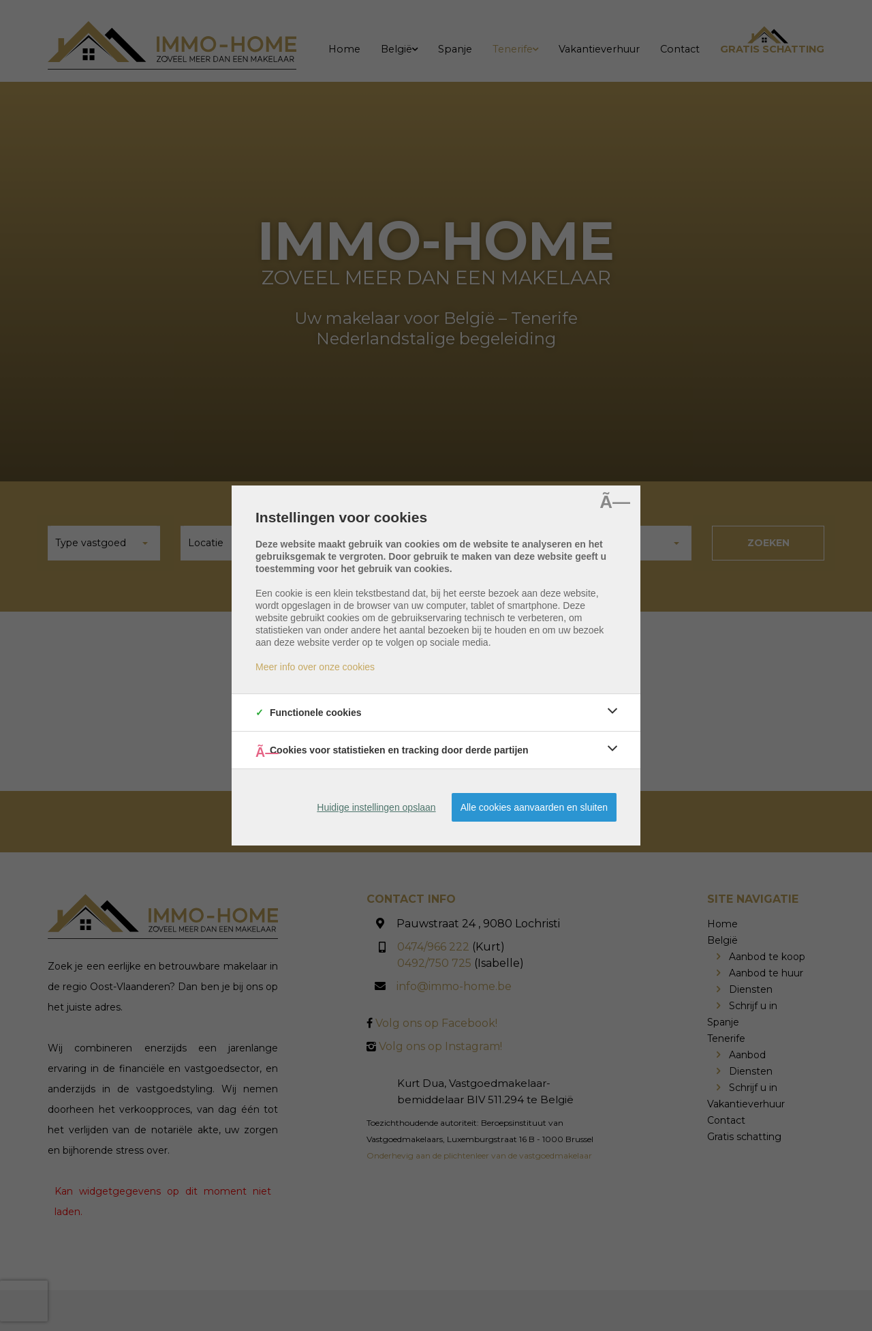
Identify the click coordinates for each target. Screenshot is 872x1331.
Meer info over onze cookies (315, 666)
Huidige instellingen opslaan (376, 807)
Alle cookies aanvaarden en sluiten (534, 807)
